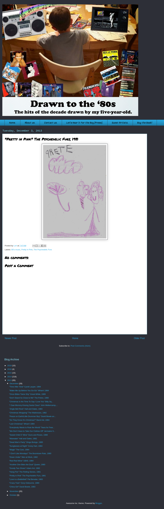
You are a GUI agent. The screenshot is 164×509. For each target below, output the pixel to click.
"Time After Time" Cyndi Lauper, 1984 (25, 387)
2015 (9, 373)
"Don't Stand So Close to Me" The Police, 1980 (29, 398)
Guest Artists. (120, 122)
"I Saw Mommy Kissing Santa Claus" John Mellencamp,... (33, 405)
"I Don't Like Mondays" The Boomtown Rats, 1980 (30, 453)
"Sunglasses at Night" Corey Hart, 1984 (25, 446)
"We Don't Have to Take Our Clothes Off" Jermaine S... (32, 431)
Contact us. (50, 122)
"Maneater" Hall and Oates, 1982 (23, 438)
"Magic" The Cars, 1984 (19, 450)
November (14, 491)
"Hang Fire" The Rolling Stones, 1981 (25, 472)
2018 (9, 365)
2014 (9, 377)
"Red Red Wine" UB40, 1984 (21, 461)
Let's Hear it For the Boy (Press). (84, 122)
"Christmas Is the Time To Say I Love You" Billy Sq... (31, 402)
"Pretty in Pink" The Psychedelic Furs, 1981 (27, 476)
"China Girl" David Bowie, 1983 (22, 487)
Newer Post (11, 338)
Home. (12, 122)
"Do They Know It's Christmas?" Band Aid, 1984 (29, 420)
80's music (15, 250)
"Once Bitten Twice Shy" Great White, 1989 (27, 394)
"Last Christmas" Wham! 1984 (21, 424)
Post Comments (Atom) (80, 346)
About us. (30, 122)
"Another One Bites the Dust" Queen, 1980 (27, 464)
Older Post (139, 338)
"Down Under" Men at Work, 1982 (23, 457)
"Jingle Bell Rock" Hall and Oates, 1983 (25, 409)
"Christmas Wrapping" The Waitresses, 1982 (28, 413)
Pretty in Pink (27, 250)
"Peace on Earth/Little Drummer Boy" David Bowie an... (32, 416)
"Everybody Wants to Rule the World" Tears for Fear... (31, 427)
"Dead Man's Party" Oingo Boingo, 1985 (26, 442)
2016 (9, 369)
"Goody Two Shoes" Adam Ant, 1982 (24, 468)
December (14, 383)
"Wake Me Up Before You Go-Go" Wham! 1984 (29, 390)
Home (75, 338)
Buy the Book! (144, 122)
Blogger (98, 503)
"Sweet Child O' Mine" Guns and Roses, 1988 (28, 435)
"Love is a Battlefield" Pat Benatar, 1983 (26, 479)
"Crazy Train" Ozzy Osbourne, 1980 (24, 483)
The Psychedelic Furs (43, 250)
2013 (9, 380)
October (13, 495)
